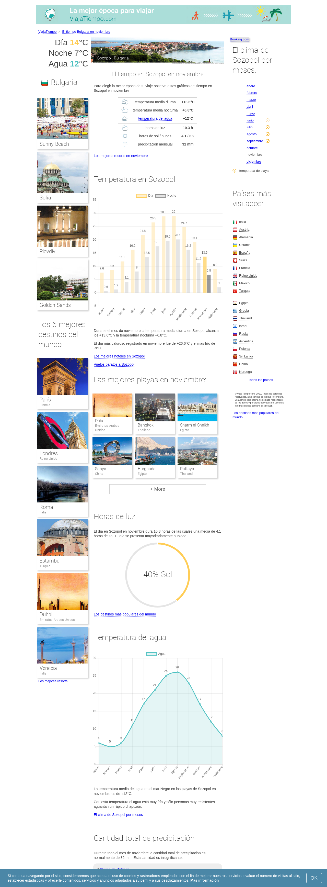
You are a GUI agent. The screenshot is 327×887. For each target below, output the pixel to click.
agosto (251, 134)
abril (250, 106)
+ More (157, 489)
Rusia (243, 333)
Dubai (100, 420)
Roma (46, 507)
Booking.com (239, 39)
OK (314, 878)
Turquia (45, 566)
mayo (251, 113)
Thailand (245, 318)
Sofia (45, 198)
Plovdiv (47, 251)
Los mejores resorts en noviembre (121, 156)
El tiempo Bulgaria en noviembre (86, 31)
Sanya (100, 468)
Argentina (246, 341)
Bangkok (146, 425)
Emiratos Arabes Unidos (57, 620)
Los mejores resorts (52, 681)
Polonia (244, 349)
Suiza (243, 260)
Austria (244, 229)
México (244, 283)
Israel (243, 326)
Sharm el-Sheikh (194, 425)
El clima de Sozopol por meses (118, 815)
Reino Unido (48, 459)
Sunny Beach (54, 144)
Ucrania (245, 245)
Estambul (50, 561)
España (244, 252)
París (45, 400)
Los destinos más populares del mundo (125, 614)
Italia (43, 512)
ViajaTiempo (47, 31)
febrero (252, 93)
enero (251, 86)
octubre (252, 148)
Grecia (244, 310)
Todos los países (260, 380)
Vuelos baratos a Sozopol (114, 364)
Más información (204, 880)
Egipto (244, 303)
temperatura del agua (155, 118)
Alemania (246, 237)
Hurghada (147, 468)
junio (250, 120)
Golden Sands (55, 305)
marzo (251, 100)
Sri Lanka (246, 356)
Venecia (48, 668)
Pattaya (187, 468)
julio (249, 127)
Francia (45, 405)
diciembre (254, 161)
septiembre (255, 141)
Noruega (245, 372)
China (243, 364)
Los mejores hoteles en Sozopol (119, 356)
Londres (49, 453)
